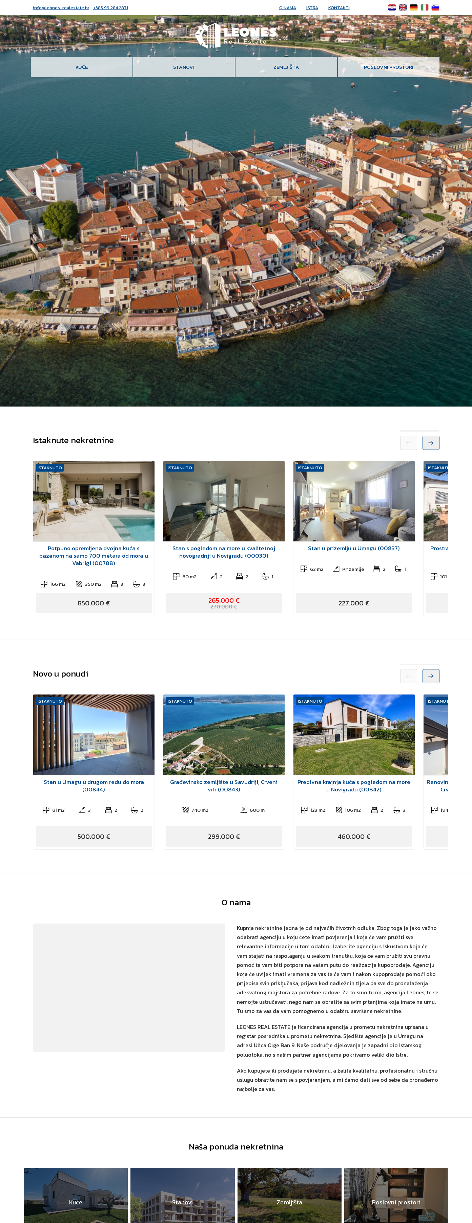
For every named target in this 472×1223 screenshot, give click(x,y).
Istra (312, 7)
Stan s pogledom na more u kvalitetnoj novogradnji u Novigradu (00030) (223, 551)
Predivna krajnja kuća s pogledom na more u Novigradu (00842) (353, 785)
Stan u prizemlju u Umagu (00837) (354, 548)
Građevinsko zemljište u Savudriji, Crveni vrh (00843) (224, 785)
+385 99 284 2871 (110, 7)
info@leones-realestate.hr (61, 7)
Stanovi (183, 67)
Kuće (82, 67)
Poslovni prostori (388, 67)
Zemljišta (286, 67)
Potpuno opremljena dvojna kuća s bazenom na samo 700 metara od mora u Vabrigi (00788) (93, 555)
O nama (287, 7)
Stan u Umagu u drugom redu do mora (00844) (94, 785)
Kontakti (339, 7)
